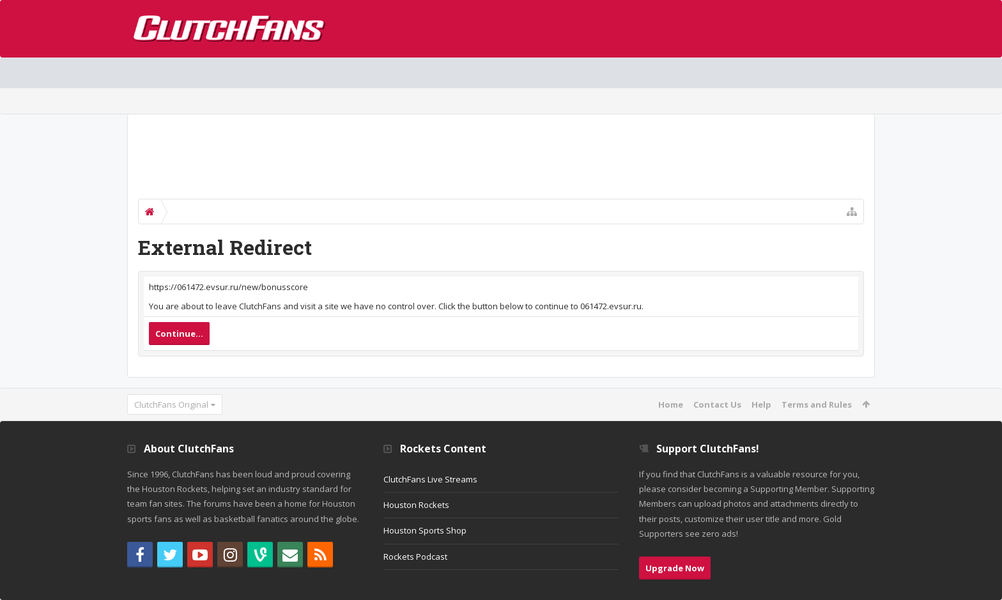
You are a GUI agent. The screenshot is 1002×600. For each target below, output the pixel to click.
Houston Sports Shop (424, 530)
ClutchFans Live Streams (430, 479)
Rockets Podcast (415, 556)
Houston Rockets (416, 505)
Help (761, 404)
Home (670, 404)
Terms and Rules (817, 404)
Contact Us (717, 404)
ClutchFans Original (171, 404)
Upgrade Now (674, 568)
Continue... (179, 333)
